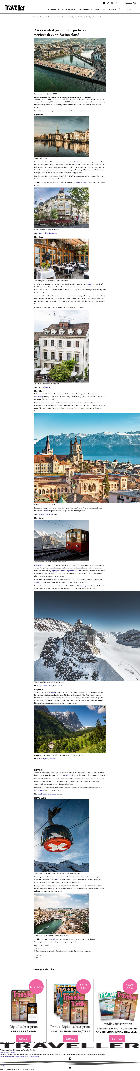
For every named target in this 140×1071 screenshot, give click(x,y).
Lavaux (45, 510)
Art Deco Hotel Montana (47, 794)
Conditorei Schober (80, 182)
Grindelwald (38, 565)
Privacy (14, 1056)
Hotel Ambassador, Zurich (47, 233)
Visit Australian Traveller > (8, 1052)
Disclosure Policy (22, 1056)
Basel (90, 284)
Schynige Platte (85, 586)
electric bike (38, 790)
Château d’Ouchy (44, 514)
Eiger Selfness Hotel (45, 685)
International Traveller (39, 17)
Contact (36, 1056)
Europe (50, 17)
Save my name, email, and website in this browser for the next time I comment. (63, 951)
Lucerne (69, 775)
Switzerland (59, 17)
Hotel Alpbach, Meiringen (47, 758)
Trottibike (52, 939)
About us (3, 1056)
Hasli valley (53, 692)
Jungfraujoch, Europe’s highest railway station (66, 570)
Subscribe (130, 3)
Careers (31, 1056)
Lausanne (37, 396)
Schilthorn (38, 582)
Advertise (9, 1056)
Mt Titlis (55, 879)
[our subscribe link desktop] (70, 1010)
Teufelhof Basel (47, 387)
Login (129, 10)
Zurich (76, 162)
